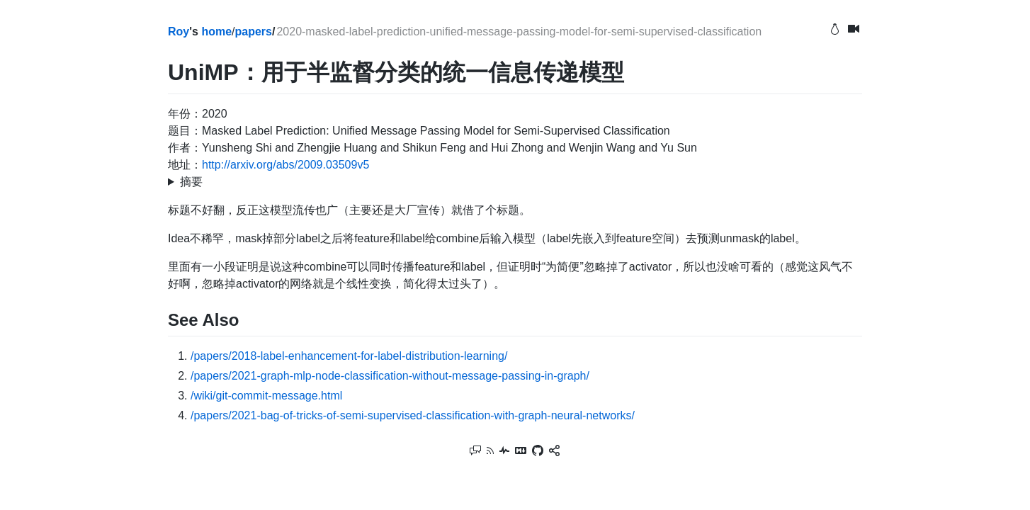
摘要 (191, 182)
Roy (178, 32)
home (216, 32)
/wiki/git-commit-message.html (266, 396)
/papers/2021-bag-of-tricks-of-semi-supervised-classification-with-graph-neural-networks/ (413, 415)
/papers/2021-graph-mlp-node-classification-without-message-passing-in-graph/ (390, 376)
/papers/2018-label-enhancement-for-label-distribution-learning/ (349, 356)
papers (253, 32)
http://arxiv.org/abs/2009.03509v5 (285, 165)
